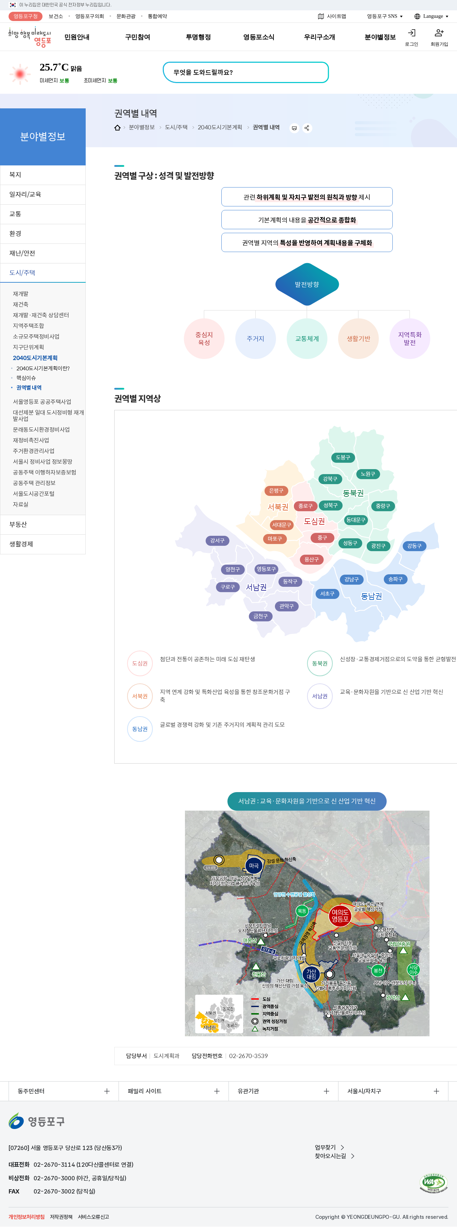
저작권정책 (61, 1217)
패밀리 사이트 (145, 1091)
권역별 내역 (266, 127)
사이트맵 (336, 16)
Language (433, 16)
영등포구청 (26, 16)
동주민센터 (31, 1091)
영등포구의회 (89, 16)
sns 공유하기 (307, 128)
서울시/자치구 (364, 1091)
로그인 (411, 44)
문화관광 (126, 16)
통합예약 (157, 16)
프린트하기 (294, 128)
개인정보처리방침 (27, 1217)
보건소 (56, 16)
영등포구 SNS (382, 16)
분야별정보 (142, 127)
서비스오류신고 (93, 1217)
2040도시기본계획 (220, 127)
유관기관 (248, 1091)
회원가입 (439, 44)
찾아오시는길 (330, 1156)
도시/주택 (176, 127)
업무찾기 (325, 1147)
